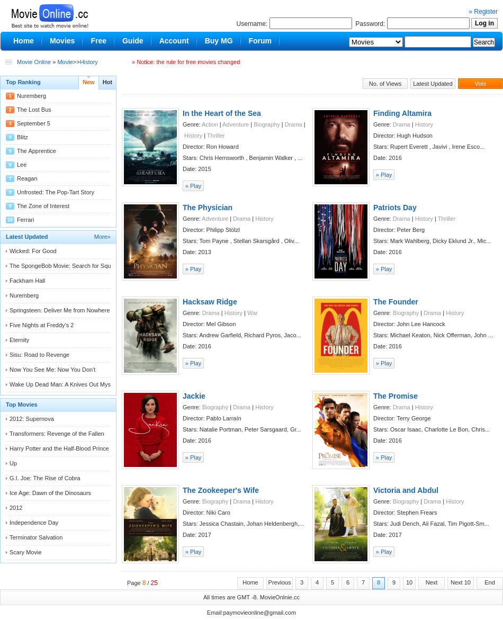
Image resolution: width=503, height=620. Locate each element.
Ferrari (25, 220)
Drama (293, 124)
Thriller (216, 135)
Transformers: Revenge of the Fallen (57, 433)
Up (13, 463)
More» (102, 236)
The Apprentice (36, 151)
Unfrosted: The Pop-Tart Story (55, 192)
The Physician (207, 207)
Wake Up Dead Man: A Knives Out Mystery (65, 384)
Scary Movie (26, 552)
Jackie (194, 396)
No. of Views (385, 83)
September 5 (33, 123)
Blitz (22, 137)
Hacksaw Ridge (210, 302)
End (489, 582)
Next (432, 582)
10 (409, 582)
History (89, 62)
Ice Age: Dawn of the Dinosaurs (50, 493)
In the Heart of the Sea (222, 113)
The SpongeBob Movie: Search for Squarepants (71, 266)
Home (250, 582)
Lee (21, 164)
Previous (279, 582)
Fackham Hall (27, 280)
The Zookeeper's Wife (221, 490)
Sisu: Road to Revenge (39, 355)
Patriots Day (395, 207)
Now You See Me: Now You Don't (52, 369)
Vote (480, 83)
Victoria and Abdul (405, 490)
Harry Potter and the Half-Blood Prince (59, 448)
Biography (267, 124)
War (252, 313)
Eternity (19, 340)
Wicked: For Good (33, 251)
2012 (16, 508)
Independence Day (34, 522)
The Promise (395, 396)
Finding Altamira (402, 113)
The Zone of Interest (43, 206)
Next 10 (461, 582)
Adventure (235, 124)
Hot (107, 82)
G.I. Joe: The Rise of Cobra (45, 478)
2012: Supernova (32, 419)
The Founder (395, 302)
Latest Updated (433, 83)
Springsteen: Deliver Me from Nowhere (60, 310)
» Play (193, 186)
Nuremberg (31, 96)
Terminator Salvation (36, 537)
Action (210, 124)
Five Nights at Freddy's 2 (42, 325)
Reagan (27, 178)
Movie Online (34, 62)
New (89, 82)
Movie (65, 62)
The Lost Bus (34, 109)
